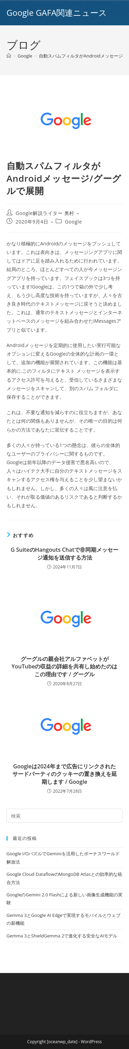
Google (73, 221)
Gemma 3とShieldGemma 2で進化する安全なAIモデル (62, 936)
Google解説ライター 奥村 (44, 213)
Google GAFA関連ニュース (57, 12)
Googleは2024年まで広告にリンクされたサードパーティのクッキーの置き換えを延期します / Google (64, 774)
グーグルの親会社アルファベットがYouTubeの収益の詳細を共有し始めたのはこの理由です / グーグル (65, 666)
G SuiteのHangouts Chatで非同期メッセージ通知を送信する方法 (64, 553)
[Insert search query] (65, 815)
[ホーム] (9, 56)
